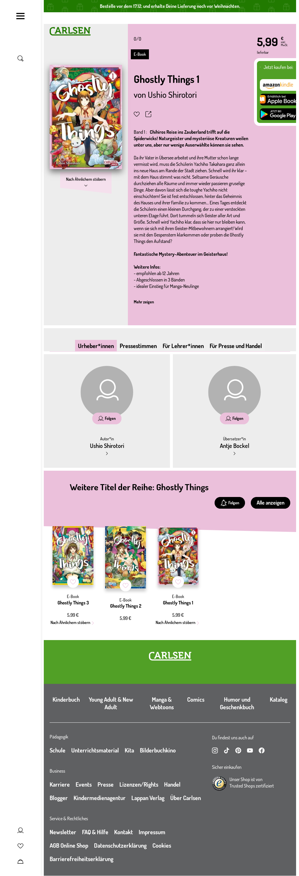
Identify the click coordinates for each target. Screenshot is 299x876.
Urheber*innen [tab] (96, 346)
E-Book (140, 54)
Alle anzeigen (270, 502)
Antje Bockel (234, 445)
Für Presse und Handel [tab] (236, 346)
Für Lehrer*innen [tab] (183, 346)
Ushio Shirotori (172, 94)
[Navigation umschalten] (20, 16)
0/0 (137, 39)
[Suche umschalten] (20, 58)
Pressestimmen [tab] (138, 346)
